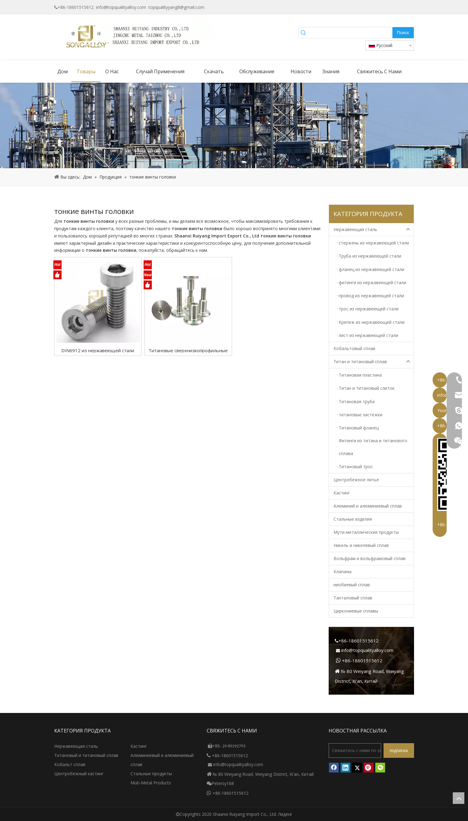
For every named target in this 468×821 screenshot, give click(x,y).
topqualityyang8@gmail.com (176, 7)
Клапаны (343, 571)
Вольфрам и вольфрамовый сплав (369, 558)
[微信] (380, 767)
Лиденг (285, 814)
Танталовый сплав (353, 598)
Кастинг (342, 493)
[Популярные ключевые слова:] (403, 32)
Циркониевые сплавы (356, 611)
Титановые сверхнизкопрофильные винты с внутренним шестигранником (188, 350)
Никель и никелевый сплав (361, 545)
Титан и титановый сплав (374, 361)
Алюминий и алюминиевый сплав (368, 506)
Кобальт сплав (69, 764)
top (458, 798)
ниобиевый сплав (352, 585)
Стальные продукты (151, 773)
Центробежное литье (356, 480)
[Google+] (381, 7)
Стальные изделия (353, 519)
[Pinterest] (368, 767)
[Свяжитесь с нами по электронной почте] (355, 750)
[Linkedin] (391, 7)
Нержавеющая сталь (374, 229)
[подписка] (399, 750)
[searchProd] (350, 32)
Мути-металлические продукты (366, 532)
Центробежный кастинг (79, 773)
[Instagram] (410, 7)
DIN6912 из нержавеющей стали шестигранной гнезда (97, 350)
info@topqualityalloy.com (121, 7)
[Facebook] (372, 7)
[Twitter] (400, 7)
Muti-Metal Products (150, 783)
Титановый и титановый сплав (86, 755)
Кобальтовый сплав (354, 348)
